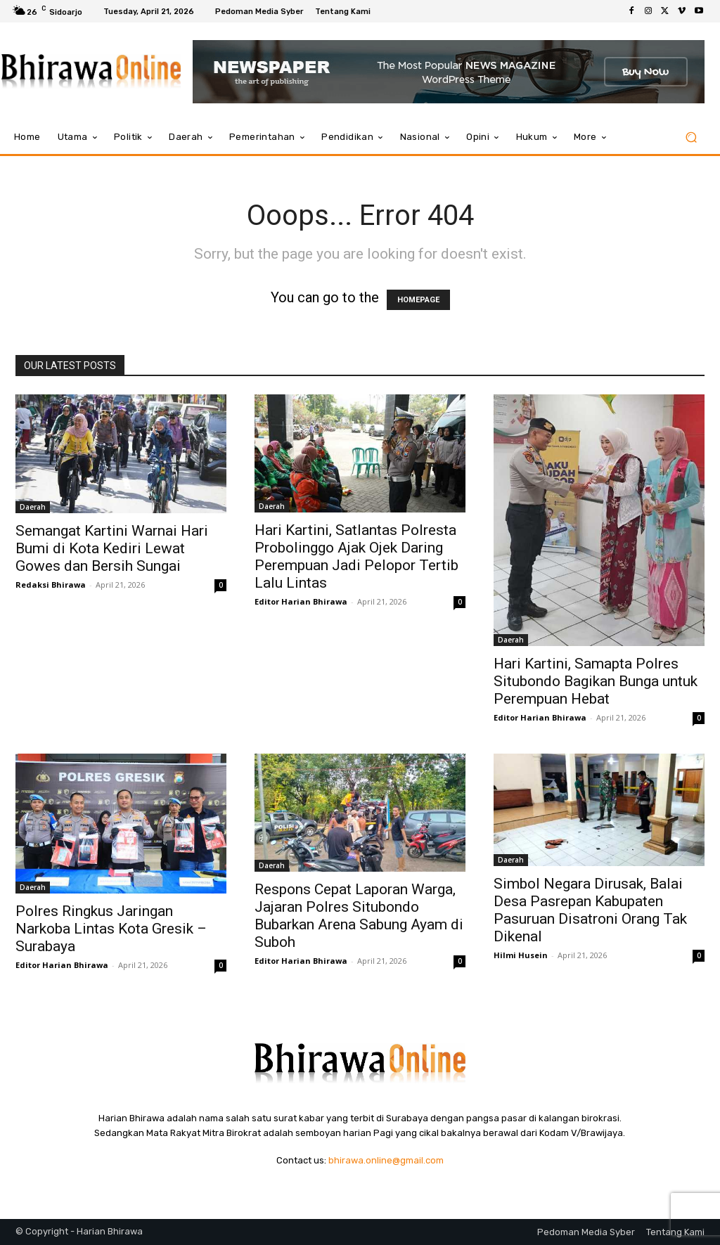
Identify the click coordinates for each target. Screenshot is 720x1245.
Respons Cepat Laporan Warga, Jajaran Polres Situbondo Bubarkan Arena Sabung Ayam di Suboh (359, 915)
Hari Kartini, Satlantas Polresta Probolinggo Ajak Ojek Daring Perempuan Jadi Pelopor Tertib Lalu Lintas (356, 556)
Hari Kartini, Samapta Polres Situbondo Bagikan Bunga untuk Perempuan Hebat (596, 681)
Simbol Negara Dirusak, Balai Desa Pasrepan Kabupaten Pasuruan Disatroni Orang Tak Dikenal (590, 910)
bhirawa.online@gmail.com (386, 1160)
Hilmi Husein (521, 955)
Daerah (33, 507)
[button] (690, 137)
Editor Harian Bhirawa (301, 601)
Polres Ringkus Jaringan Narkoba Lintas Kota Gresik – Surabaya (111, 929)
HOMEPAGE (418, 299)
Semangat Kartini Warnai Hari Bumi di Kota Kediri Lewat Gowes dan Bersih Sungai (111, 548)
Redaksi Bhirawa (50, 584)
